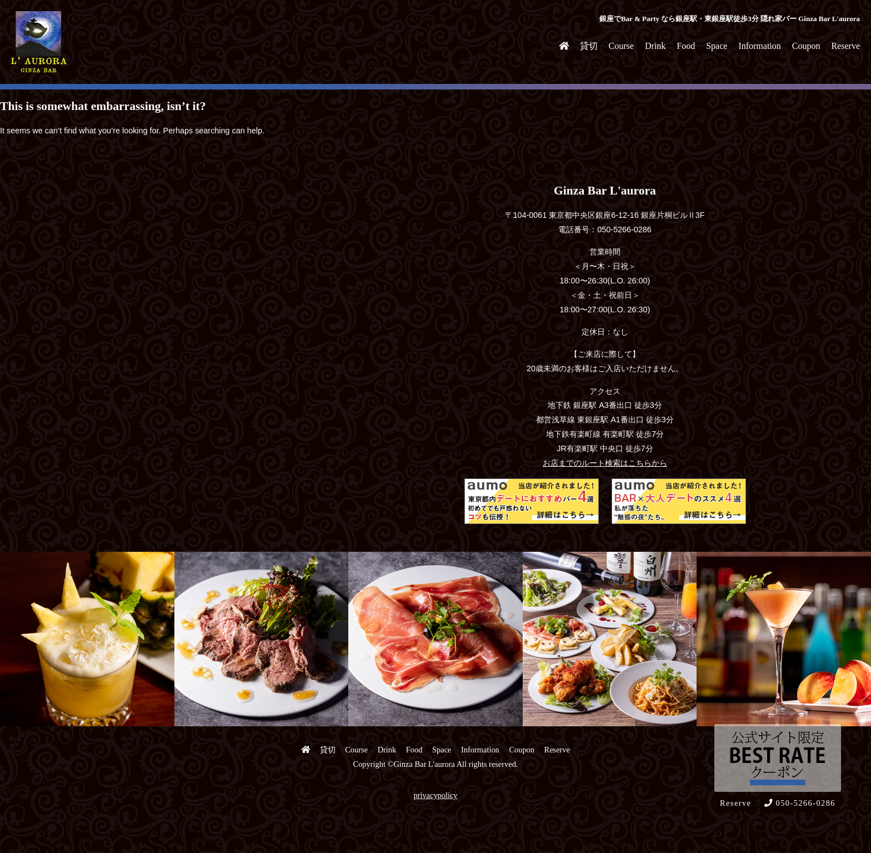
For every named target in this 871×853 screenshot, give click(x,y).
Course (621, 46)
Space (716, 46)
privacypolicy (435, 795)
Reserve (845, 46)
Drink (655, 46)
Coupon (806, 46)
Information (759, 46)
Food (686, 46)
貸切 (589, 46)
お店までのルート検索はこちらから (605, 462)
